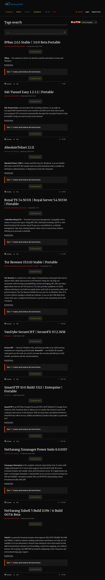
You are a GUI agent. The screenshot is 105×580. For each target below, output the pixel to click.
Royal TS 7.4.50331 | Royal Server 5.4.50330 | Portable (35, 202)
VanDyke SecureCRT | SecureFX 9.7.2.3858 (35, 332)
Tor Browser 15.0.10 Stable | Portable (31, 262)
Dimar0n (9, 83)
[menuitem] (9, 12)
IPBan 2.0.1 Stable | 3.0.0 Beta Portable (32, 42)
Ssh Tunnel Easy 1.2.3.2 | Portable (29, 92)
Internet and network (11, 46)
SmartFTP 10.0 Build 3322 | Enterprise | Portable (33, 389)
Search (79, 12)
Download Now (35, 52)
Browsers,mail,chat (10, 266)
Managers (22, 208)
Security (22, 46)
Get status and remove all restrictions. (24, 72)
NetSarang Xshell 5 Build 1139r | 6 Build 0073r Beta (33, 512)
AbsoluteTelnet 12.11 (19, 147)
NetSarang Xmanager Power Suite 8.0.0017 (35, 449)
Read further (8, 65)
